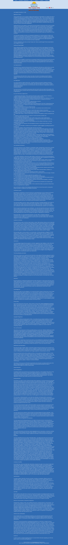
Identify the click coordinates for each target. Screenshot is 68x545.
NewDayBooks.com (36, 542)
